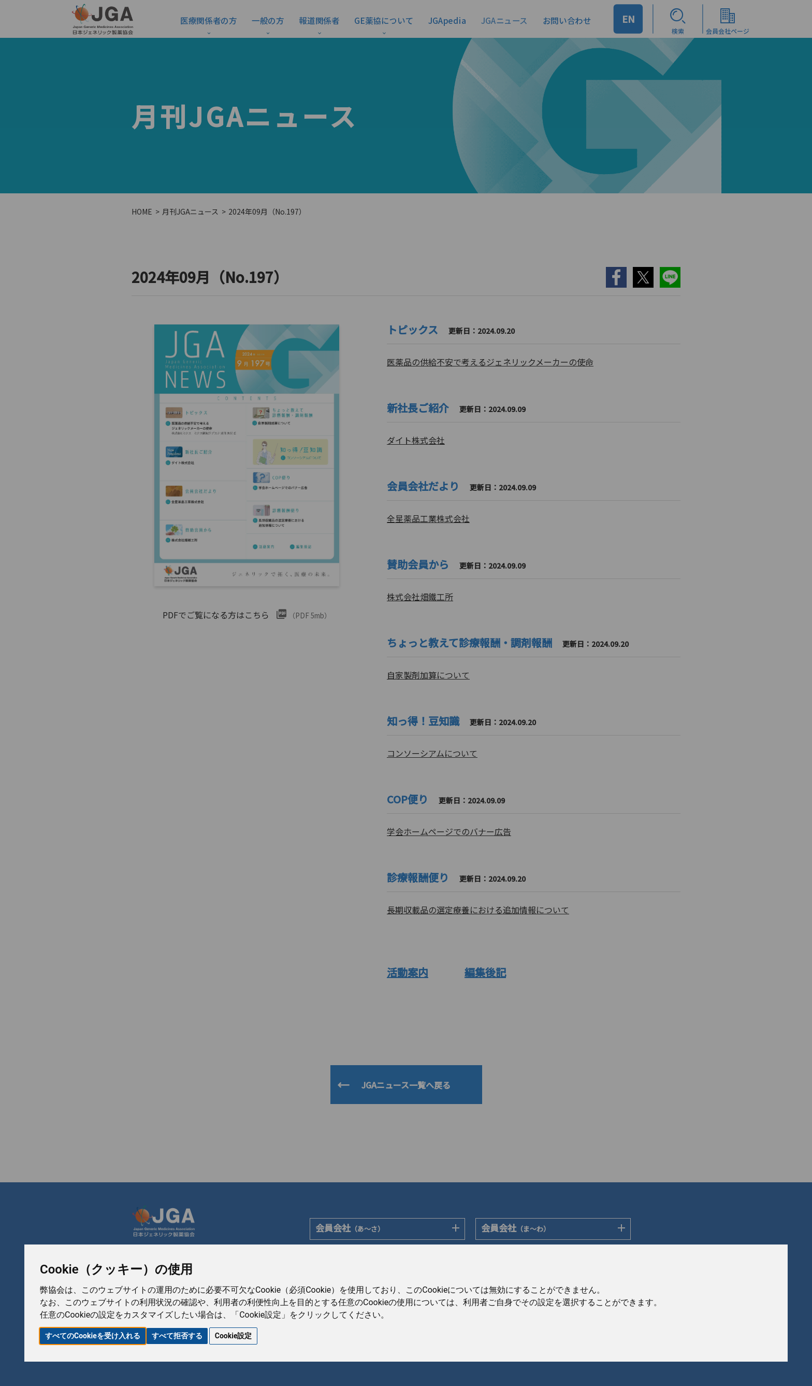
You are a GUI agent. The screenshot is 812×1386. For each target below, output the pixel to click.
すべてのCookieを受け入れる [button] (92, 1336)
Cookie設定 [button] (233, 1336)
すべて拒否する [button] (177, 1336)
